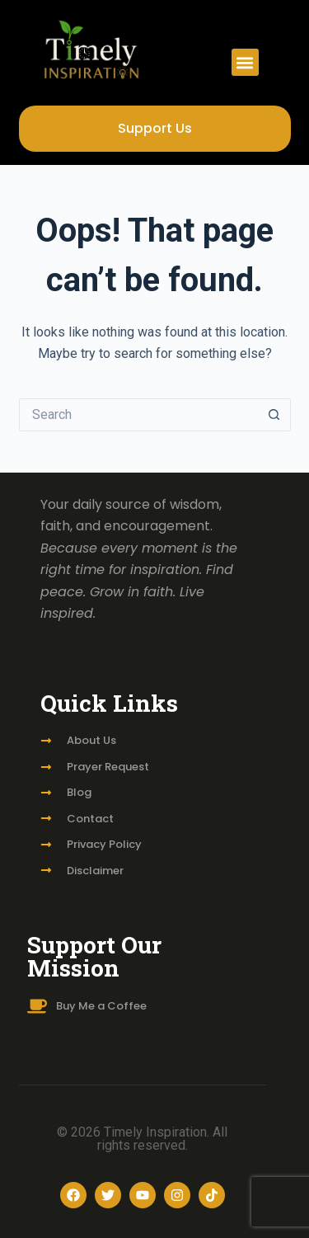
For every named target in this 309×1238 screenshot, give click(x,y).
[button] (245, 62)
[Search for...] (138, 414)
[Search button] (274, 414)
